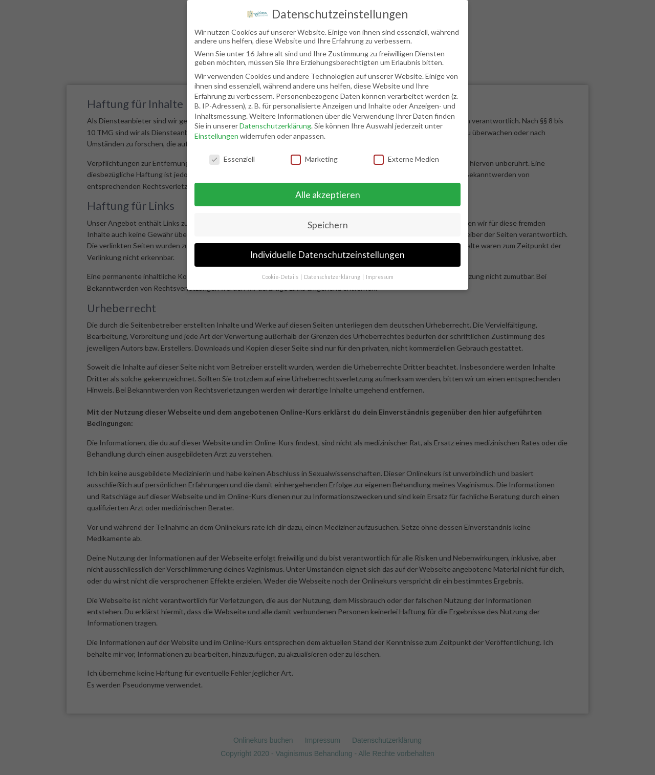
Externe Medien (406, 154)
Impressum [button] (380, 272)
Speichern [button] (328, 219)
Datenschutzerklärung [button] (332, 272)
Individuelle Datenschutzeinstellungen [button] (327, 250)
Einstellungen (216, 131)
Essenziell (232, 154)
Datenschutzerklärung (275, 121)
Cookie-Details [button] (280, 272)
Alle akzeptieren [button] (327, 189)
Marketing (314, 154)
